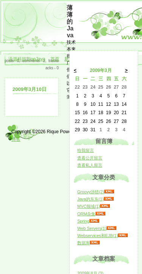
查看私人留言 (89, 165)
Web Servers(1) (91, 228)
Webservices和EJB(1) (97, 235)
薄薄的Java (70, 21)
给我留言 (85, 150)
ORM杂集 (86, 214)
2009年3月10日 (29, 89)
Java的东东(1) (90, 199)
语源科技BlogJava (26, 59)
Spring (83, 221)
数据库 (83, 243)
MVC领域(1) (88, 206)
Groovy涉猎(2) (90, 192)
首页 (54, 59)
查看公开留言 (89, 158)
